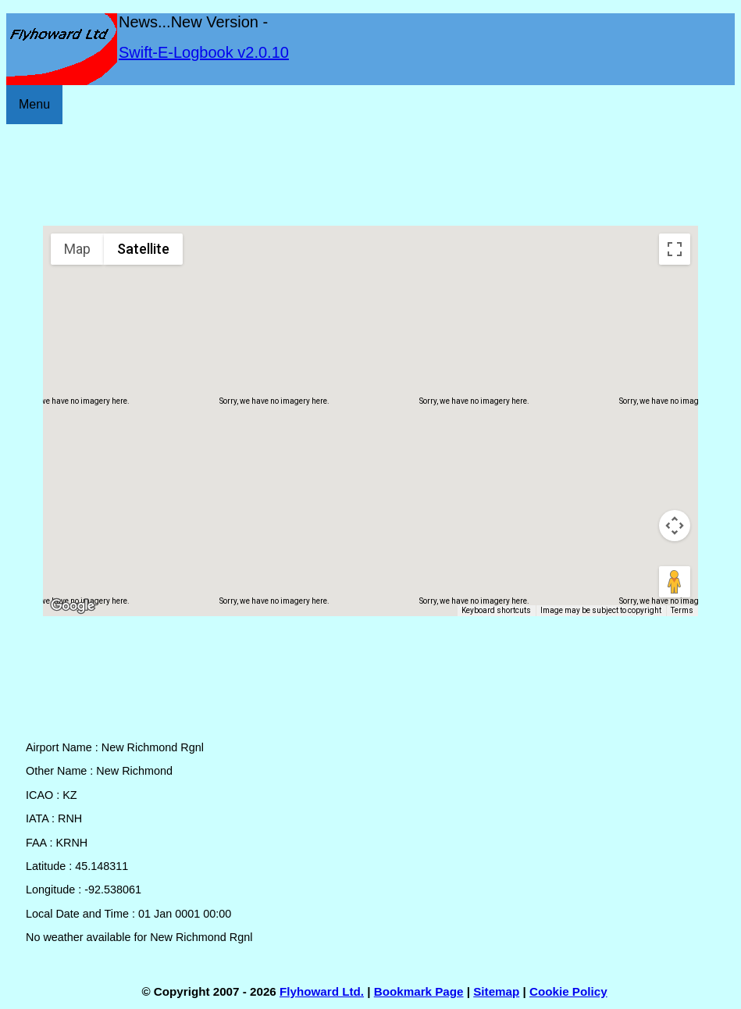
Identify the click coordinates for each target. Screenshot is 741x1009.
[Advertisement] (370, 175)
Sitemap (496, 991)
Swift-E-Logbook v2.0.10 (204, 52)
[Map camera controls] (674, 525)
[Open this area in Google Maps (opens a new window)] (72, 606)
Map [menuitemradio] (77, 249)
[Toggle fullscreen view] (674, 249)
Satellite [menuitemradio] (143, 249)
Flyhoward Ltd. (322, 991)
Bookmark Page (419, 991)
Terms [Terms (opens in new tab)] (682, 610)
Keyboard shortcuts (496, 610)
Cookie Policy (568, 991)
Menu (34, 104)
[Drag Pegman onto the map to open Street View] (674, 581)
